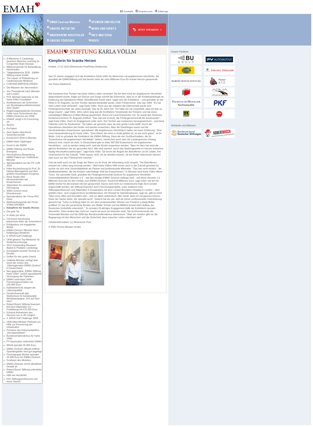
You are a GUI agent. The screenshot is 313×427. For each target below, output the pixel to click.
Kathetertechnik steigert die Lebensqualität (21, 289)
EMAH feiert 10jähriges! (19, 141)
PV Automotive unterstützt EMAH (24, 341)
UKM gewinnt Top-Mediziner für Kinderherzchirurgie (23, 240)
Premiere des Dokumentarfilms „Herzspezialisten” (23, 331)
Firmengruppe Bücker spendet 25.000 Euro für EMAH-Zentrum (23, 355)
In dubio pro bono (16, 215)
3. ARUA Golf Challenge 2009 (22, 318)
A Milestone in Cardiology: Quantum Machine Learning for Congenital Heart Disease (23, 61)
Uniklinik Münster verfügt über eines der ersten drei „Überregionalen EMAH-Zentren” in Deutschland (24, 264)
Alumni (10, 124)
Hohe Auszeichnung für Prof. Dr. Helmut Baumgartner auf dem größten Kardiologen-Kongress (24, 171)
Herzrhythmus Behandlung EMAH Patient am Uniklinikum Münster (22, 157)
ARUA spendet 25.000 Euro (21, 345)
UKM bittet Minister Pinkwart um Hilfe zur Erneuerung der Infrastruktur (23, 324)
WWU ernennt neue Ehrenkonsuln (17, 192)
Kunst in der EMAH (17, 145)
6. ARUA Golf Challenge (19, 236)
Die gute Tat (13, 211)
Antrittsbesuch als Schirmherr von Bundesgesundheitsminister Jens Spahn (23, 105)
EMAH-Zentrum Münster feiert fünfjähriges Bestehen (22, 231)
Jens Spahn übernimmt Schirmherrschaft (19, 133)
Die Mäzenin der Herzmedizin (22, 87)
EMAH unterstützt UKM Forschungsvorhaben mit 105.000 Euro (20, 282)
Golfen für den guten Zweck (21, 256)
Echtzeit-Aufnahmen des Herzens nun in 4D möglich (21, 313)
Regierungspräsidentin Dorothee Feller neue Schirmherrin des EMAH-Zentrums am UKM (24, 113)
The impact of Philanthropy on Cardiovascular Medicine (22, 79)
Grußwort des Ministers (19, 360)
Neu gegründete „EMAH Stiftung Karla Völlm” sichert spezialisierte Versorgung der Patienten (24, 274)
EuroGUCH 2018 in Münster (22, 138)
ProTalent (12, 128)
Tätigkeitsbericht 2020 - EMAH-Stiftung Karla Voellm (23, 73)
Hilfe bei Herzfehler (17, 375)
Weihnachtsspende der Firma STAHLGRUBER (22, 203)
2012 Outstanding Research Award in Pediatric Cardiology (22, 246)
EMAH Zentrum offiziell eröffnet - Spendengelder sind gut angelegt (24, 350)
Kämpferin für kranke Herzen (23, 207)
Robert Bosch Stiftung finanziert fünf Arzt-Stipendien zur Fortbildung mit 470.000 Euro (23, 307)
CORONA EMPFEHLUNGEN (22, 84)
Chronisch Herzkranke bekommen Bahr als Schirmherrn (24, 220)
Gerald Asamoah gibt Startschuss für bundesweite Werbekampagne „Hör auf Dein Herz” (23, 297)
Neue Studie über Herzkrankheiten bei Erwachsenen (17, 179)
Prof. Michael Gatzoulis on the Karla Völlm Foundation (22, 98)
